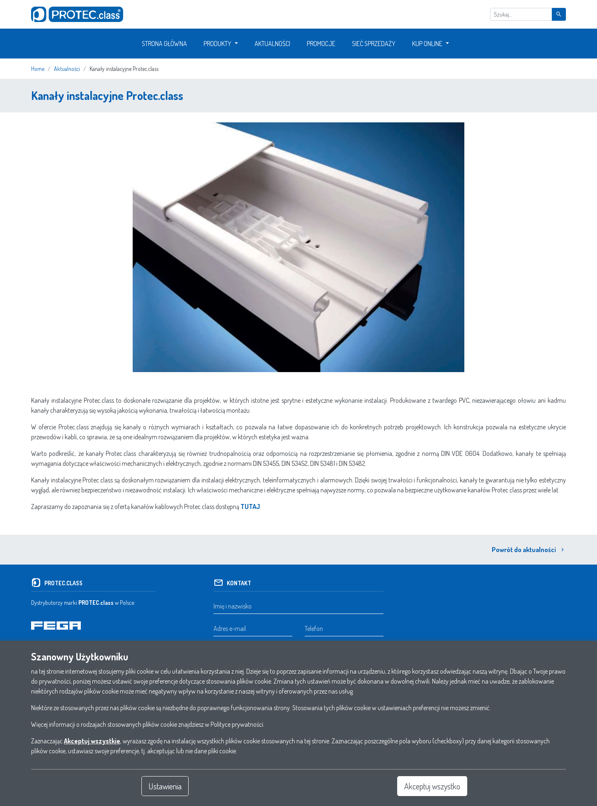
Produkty (217, 43)
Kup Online (427, 43)
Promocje (321, 43)
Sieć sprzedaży (374, 43)
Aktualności (272, 43)
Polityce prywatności (237, 724)
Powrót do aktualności (529, 549)
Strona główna (164, 43)
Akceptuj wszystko (432, 786)
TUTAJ (250, 506)
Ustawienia (165, 786)
